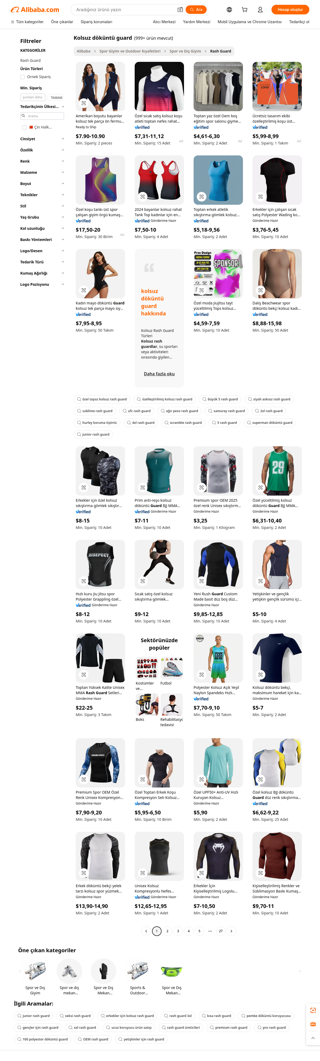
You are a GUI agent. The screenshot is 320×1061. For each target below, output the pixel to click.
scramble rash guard (183, 422)
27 (221, 931)
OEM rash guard (93, 1039)
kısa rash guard (216, 1016)
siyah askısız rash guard (269, 399)
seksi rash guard (75, 1016)
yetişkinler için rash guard (141, 1039)
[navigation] (40, 485)
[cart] (246, 10)
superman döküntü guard (269, 422)
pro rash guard (272, 1027)
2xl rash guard (268, 411)
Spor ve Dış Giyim (185, 51)
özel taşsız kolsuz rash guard (102, 399)
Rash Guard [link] (220, 51)
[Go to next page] (231, 931)
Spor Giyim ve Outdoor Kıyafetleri (130, 51)
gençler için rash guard (37, 1027)
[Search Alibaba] (124, 10)
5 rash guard (224, 422)
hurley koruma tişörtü (97, 422)
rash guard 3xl (177, 1016)
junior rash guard (93, 434)
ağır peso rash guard (179, 411)
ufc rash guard (137, 411)
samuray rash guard (226, 411)
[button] (180, 9)
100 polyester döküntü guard (42, 1039)
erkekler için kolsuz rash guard (127, 1016)
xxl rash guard (82, 1027)
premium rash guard (228, 1027)
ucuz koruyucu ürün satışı (128, 1027)
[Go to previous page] (146, 931)
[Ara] (196, 9)
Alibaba (83, 51)
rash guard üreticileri (181, 1027)
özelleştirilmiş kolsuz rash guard (164, 399)
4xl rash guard (140, 422)
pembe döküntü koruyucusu (266, 1016)
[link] (313, 1010)
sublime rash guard (95, 411)
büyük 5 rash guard (220, 399)
